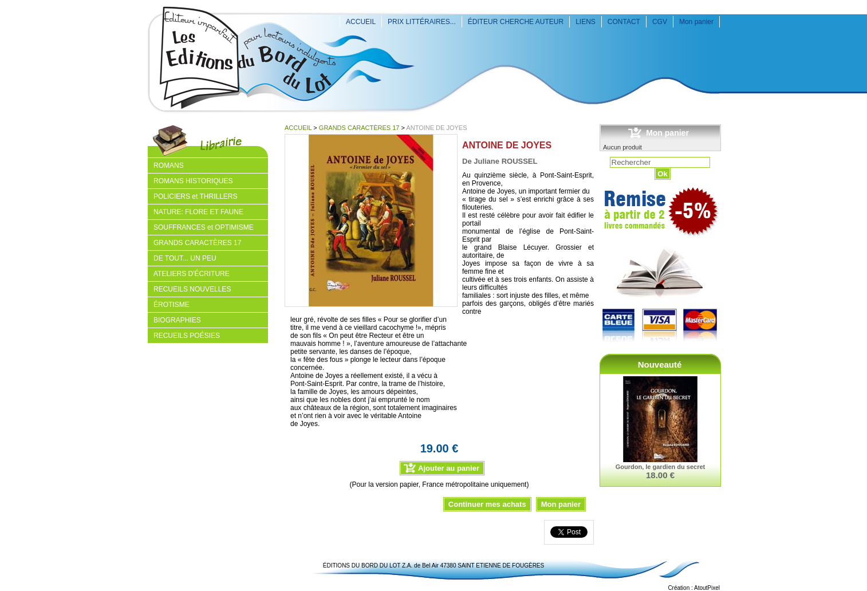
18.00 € (660, 475)
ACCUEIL (361, 22)
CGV (659, 22)
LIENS (586, 22)
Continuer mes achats (487, 504)
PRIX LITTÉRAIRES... (422, 22)
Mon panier (696, 22)
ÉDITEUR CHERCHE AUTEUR (515, 22)
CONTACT (624, 22)
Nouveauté (660, 364)
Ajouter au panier (448, 468)
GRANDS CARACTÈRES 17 (359, 127)
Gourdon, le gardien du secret (660, 466)
